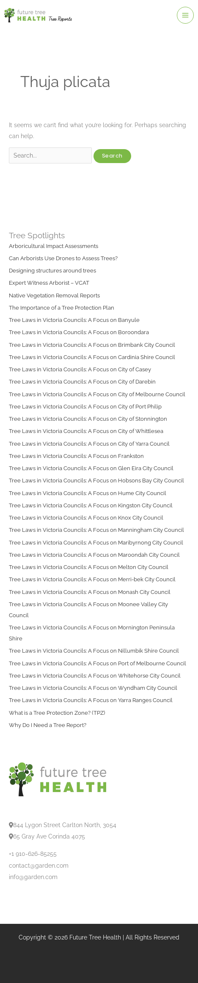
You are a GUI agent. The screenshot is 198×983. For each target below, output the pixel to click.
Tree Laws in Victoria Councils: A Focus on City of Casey (80, 369)
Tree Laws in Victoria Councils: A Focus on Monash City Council (89, 592)
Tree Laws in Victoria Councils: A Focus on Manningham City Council (96, 530)
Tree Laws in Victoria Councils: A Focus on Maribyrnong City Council (96, 542)
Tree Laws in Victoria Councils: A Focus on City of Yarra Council (89, 444)
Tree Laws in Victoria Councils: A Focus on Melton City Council (88, 567)
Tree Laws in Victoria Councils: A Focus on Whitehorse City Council (95, 676)
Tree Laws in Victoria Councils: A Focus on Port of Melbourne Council (97, 663)
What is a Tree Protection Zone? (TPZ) (57, 713)
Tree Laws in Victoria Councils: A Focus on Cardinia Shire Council (92, 357)
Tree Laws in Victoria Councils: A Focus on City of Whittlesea (86, 431)
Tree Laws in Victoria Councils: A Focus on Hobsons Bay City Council (96, 480)
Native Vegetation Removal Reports (54, 295)
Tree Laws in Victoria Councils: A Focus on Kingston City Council (91, 505)
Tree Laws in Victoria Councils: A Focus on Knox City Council (86, 518)
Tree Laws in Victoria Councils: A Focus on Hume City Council (87, 493)
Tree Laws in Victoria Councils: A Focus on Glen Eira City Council (91, 468)
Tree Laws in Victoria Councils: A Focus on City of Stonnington (88, 419)
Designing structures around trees (52, 270)
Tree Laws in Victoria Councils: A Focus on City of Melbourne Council (97, 394)
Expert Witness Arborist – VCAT (49, 283)
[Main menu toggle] (185, 15)
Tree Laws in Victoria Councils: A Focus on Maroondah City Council (94, 555)
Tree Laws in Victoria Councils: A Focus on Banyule (74, 320)
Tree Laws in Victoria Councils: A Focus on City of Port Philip (85, 406)
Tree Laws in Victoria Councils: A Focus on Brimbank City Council (92, 345)
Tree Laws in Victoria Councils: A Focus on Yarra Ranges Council (91, 700)
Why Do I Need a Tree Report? (47, 725)
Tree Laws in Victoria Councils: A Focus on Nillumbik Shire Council (94, 651)
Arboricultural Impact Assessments (53, 246)
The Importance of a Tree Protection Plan (61, 308)
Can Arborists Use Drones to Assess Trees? (63, 258)
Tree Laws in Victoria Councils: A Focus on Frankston (76, 456)
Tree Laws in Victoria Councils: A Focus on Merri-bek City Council (92, 579)
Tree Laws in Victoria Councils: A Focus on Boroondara (79, 332)
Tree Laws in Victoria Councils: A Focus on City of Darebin (82, 381)
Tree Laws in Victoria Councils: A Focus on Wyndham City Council (93, 688)
